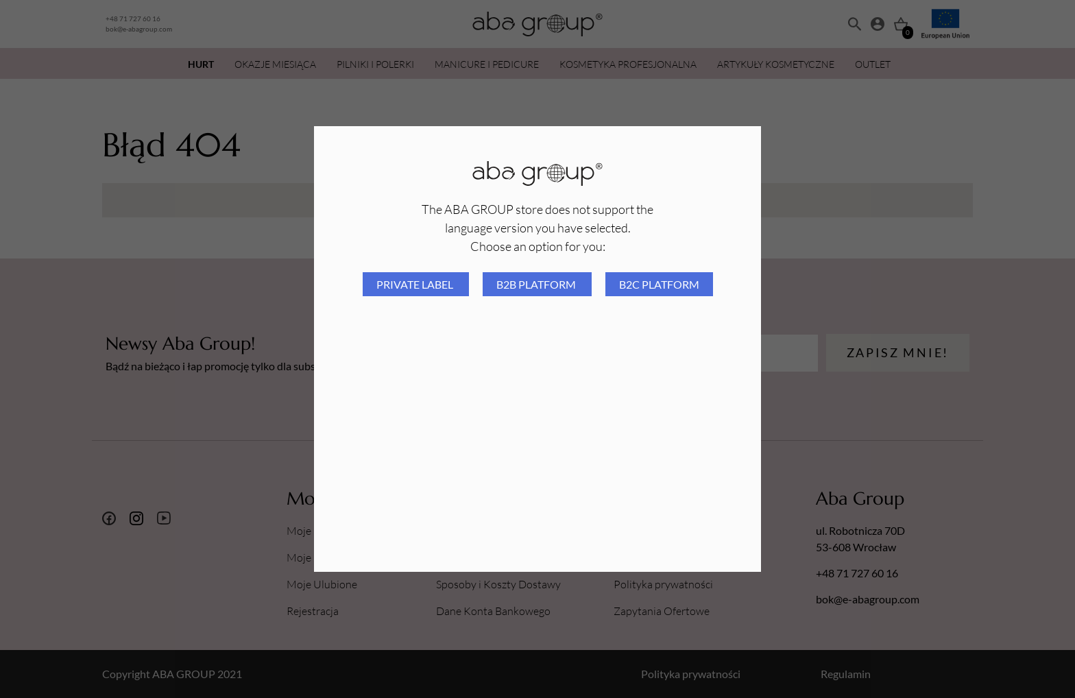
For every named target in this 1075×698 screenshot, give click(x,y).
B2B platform (537, 284)
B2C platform (659, 284)
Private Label (415, 284)
